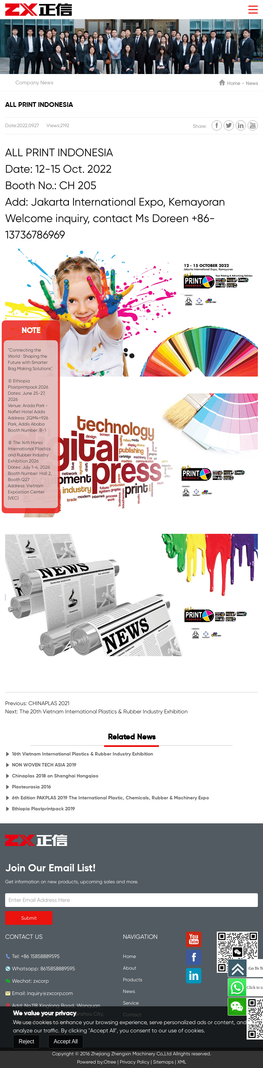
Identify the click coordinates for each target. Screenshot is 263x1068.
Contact (132, 1014)
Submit (29, 918)
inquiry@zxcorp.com (50, 993)
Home (233, 83)
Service (131, 1003)
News (252, 83)
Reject (26, 1060)
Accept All (66, 1060)
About (129, 968)
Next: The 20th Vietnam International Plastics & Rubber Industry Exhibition (96, 711)
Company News (34, 82)
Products (132, 979)
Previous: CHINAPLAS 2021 (37, 703)
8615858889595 (57, 969)
